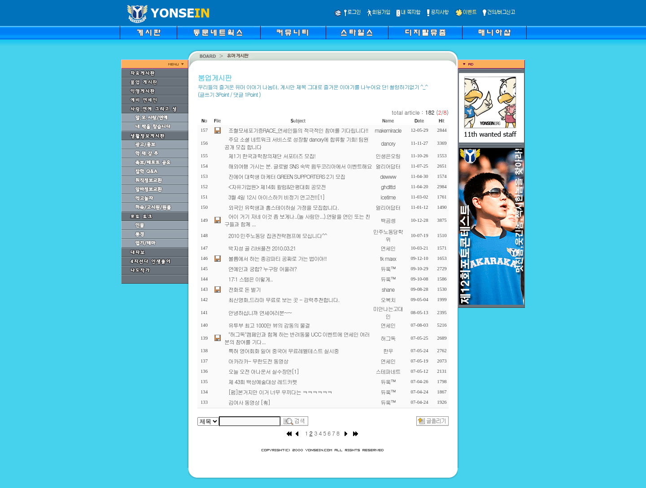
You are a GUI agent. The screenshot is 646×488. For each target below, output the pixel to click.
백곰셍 (388, 220)
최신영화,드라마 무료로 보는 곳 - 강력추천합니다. (284, 299)
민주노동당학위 (388, 235)
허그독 (388, 338)
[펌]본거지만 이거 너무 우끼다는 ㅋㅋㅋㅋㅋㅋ (280, 392)
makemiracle (388, 130)
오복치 (388, 299)
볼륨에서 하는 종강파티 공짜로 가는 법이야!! (277, 258)
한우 (388, 350)
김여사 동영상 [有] (249, 402)
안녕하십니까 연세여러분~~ (260, 312)
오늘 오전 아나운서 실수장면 (263, 371)
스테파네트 (388, 371)
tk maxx (388, 258)
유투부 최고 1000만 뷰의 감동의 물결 (269, 325)
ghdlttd (388, 186)
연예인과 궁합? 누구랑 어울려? (262, 268)
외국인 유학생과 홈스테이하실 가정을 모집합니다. (283, 207)
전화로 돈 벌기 (244, 289)
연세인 (388, 248)
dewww (388, 176)
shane (388, 289)
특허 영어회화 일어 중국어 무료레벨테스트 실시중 (283, 350)
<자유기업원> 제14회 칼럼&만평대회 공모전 (277, 186)
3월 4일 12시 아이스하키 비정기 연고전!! (276, 197)
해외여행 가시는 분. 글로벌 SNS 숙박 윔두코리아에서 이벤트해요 (300, 166)
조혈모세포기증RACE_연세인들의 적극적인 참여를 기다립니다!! (298, 130)
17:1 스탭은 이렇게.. (250, 279)
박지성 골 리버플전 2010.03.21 (262, 248)
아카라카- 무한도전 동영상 (258, 361)
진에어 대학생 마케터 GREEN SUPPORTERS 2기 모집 (286, 176)
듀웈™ (388, 268)
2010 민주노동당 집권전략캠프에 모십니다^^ (277, 235)
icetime (387, 197)
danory (388, 143)
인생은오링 (388, 156)
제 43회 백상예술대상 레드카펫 (262, 381)
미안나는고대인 (388, 312)
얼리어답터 (388, 166)
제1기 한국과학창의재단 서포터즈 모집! (271, 156)
